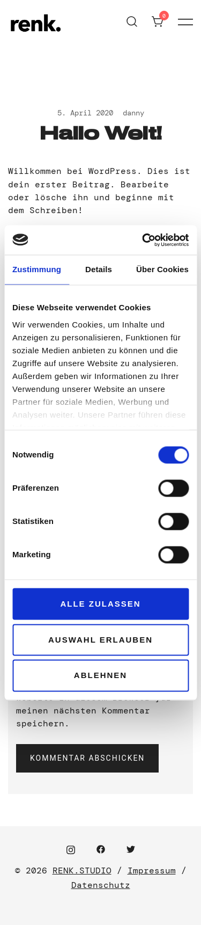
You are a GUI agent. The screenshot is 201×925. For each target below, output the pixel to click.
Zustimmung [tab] (36, 269)
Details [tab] (98, 269)
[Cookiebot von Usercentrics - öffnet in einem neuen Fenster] (143, 240)
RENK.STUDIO (82, 870)
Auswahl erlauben (100, 639)
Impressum (152, 870)
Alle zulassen (100, 603)
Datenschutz (100, 885)
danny (133, 113)
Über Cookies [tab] (162, 269)
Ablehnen (100, 675)
